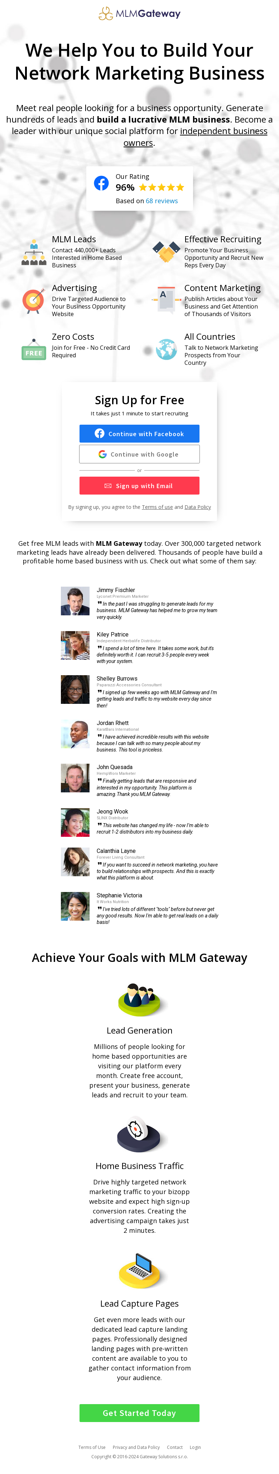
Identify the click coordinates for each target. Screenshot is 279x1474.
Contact (175, 1447)
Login (195, 1447)
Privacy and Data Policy (136, 1447)
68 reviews (162, 200)
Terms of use (157, 507)
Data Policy (197, 507)
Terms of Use (92, 1447)
